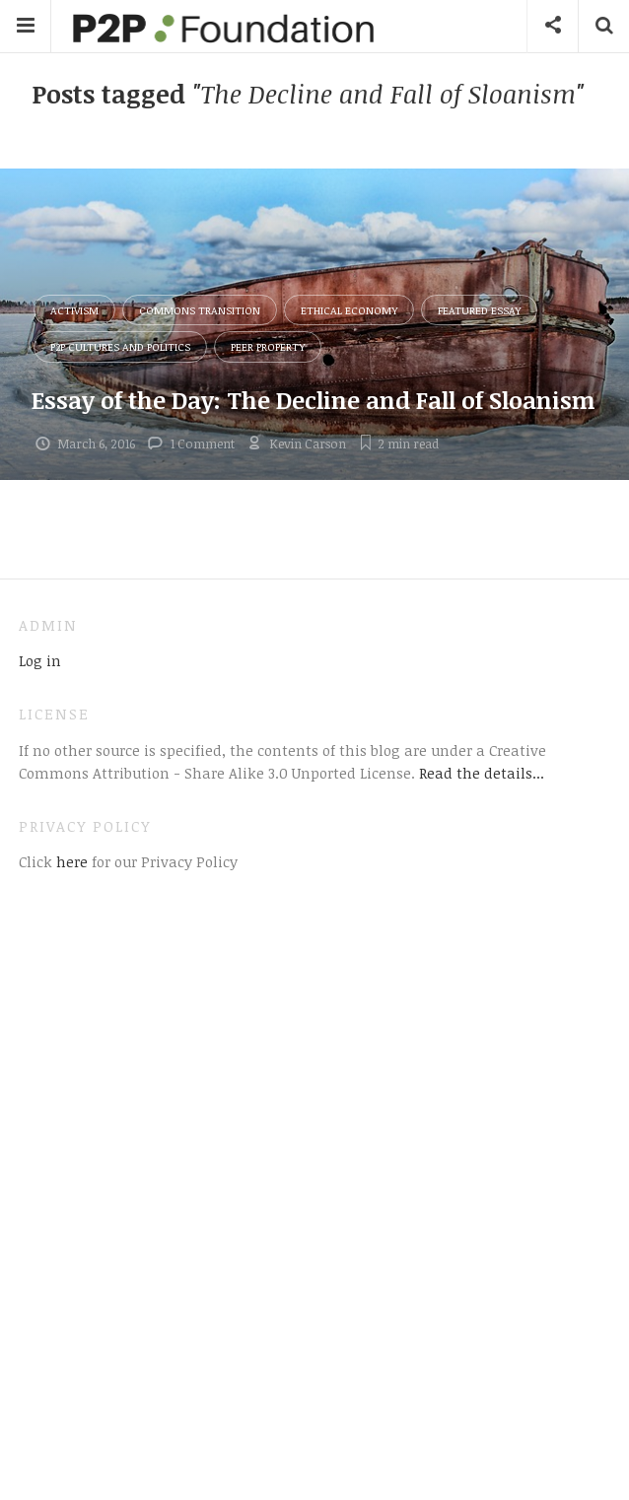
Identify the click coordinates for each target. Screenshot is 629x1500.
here (70, 861)
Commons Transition (199, 310)
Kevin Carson (307, 443)
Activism (74, 310)
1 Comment (203, 443)
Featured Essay (479, 310)
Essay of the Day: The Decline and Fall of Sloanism (313, 399)
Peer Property (268, 346)
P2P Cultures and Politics (120, 346)
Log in (40, 660)
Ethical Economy (349, 310)
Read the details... (481, 773)
